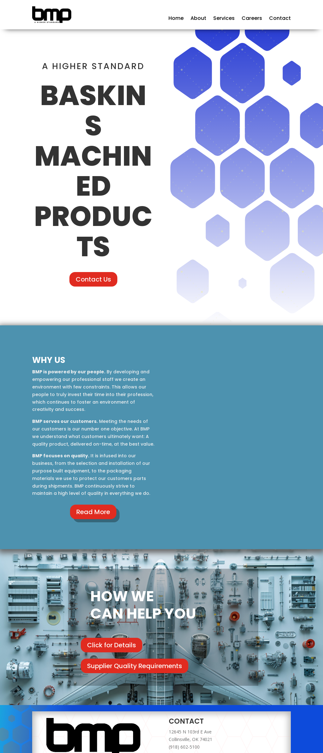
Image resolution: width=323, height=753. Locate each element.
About (198, 19)
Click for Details (111, 645)
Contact (280, 19)
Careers (252, 19)
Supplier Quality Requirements (134, 665)
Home (176, 19)
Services (224, 19)
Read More (93, 511)
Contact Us (93, 279)
